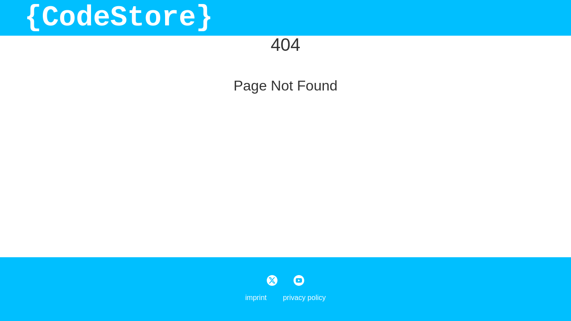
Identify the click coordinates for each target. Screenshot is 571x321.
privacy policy (304, 297)
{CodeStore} (119, 18)
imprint (256, 297)
